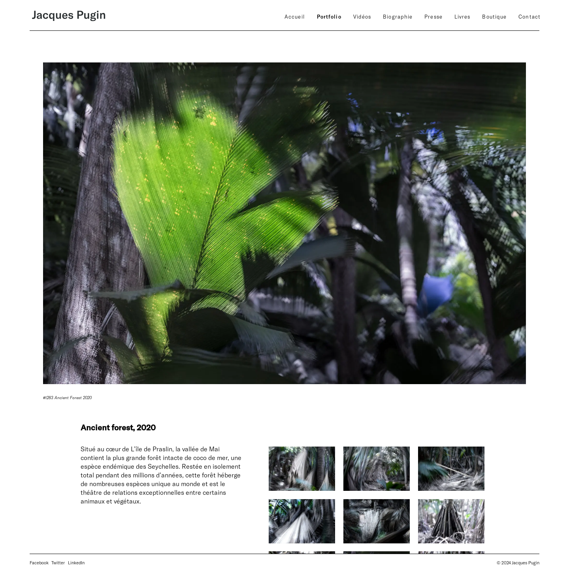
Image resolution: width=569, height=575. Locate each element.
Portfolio (329, 16)
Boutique (494, 16)
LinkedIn (76, 562)
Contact (529, 16)
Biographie (398, 16)
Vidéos (362, 16)
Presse (433, 16)
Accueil (294, 16)
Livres (462, 16)
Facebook (39, 562)
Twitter (58, 562)
